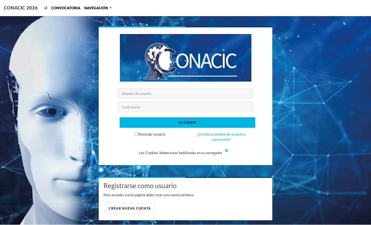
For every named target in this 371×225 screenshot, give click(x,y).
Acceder (187, 122)
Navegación (96, 8)
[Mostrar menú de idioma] (45, 8)
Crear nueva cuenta (130, 208)
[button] (228, 153)
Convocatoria (65, 8)
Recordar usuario (151, 134)
